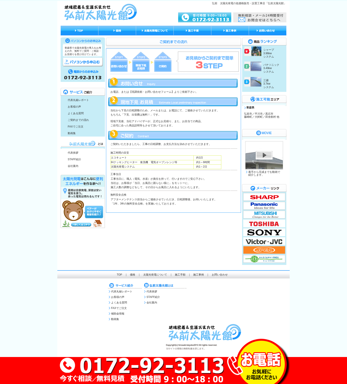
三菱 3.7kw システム (268, 84)
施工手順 (180, 274)
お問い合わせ (220, 274)
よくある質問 (76, 113)
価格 (132, 274)
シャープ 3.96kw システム (268, 53)
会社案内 (73, 166)
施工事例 (198, 274)
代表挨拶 (73, 152)
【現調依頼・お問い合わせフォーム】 (151, 91)
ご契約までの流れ (78, 120)
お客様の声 (74, 106)
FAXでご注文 (75, 126)
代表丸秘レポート (78, 100)
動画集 (72, 133)
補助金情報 (117, 313)
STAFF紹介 (74, 159)
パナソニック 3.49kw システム (271, 68)
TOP (119, 274)
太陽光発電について (155, 274)
